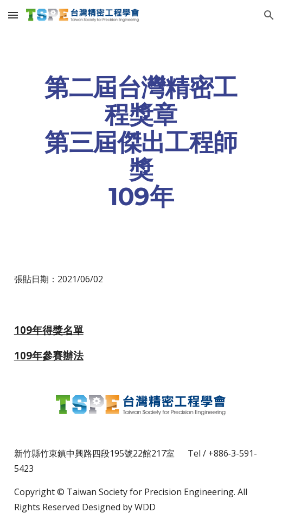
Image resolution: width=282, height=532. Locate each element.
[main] (141, 142)
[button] (13, 15)
